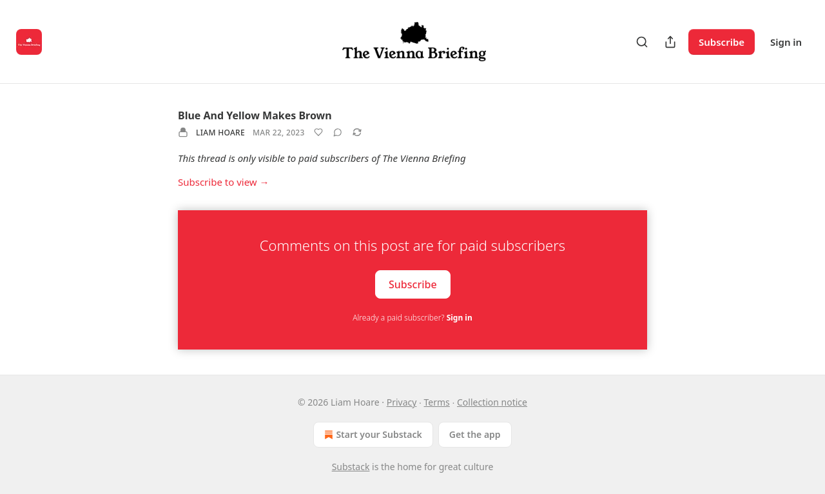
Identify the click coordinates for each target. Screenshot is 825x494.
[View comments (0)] (337, 132)
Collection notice (492, 402)
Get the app (475, 434)
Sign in (786, 41)
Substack (351, 466)
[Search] (642, 42)
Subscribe (721, 41)
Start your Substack (372, 435)
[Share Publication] (670, 42)
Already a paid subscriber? (412, 317)
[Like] (318, 132)
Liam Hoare (220, 132)
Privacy (402, 402)
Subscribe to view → (223, 181)
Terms (437, 402)
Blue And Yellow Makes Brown (255, 115)
